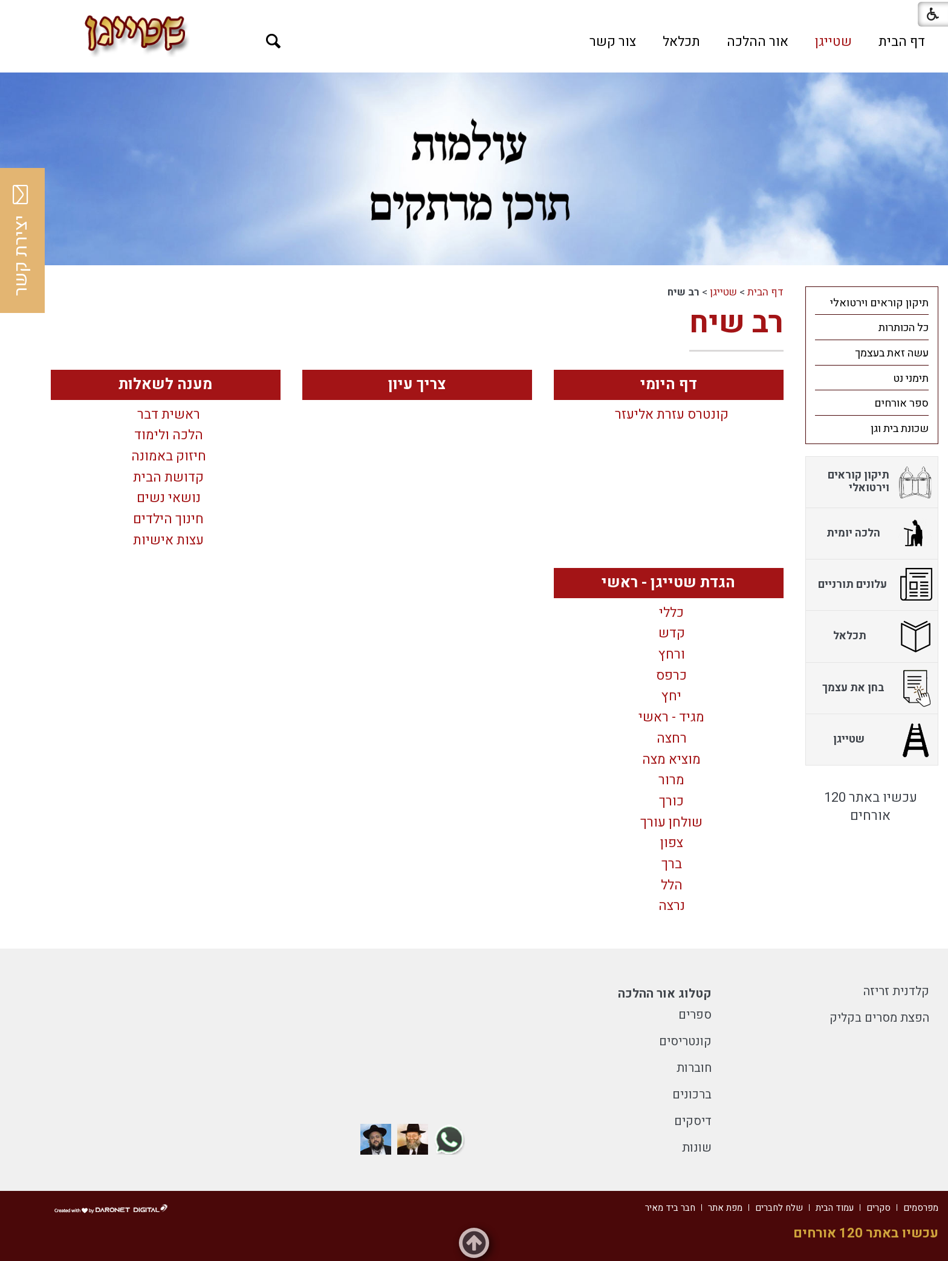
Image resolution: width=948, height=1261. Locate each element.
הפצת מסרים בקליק (879, 1018)
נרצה (671, 906)
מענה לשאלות (165, 384)
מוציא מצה (671, 760)
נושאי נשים (169, 498)
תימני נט (911, 378)
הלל (672, 886)
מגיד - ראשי (671, 718)
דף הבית (901, 41)
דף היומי (668, 384)
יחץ (671, 697)
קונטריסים (685, 1041)
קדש (671, 634)
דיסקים (693, 1121)
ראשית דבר (168, 415)
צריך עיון (417, 384)
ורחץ (671, 655)
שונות (697, 1147)
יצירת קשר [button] (21, 240)
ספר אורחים (901, 403)
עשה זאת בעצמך (892, 353)
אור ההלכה (757, 41)
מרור (671, 781)
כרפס (671, 676)
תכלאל (681, 41)
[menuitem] (901, 42)
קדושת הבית (168, 478)
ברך (671, 865)
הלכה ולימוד (168, 436)
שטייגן (833, 41)
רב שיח (736, 323)
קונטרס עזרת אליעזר (672, 415)
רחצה (672, 739)
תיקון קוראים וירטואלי (879, 303)
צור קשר (612, 41)
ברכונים (692, 1094)
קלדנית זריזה (896, 991)
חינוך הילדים (168, 520)
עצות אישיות (168, 541)
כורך (671, 802)
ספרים (695, 1015)
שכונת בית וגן (900, 429)
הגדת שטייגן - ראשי (668, 583)
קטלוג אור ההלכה (665, 993)
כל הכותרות (903, 328)
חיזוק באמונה (168, 457)
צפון (671, 843)
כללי (671, 613)
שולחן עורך (671, 823)
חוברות (694, 1068)
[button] (274, 41)
